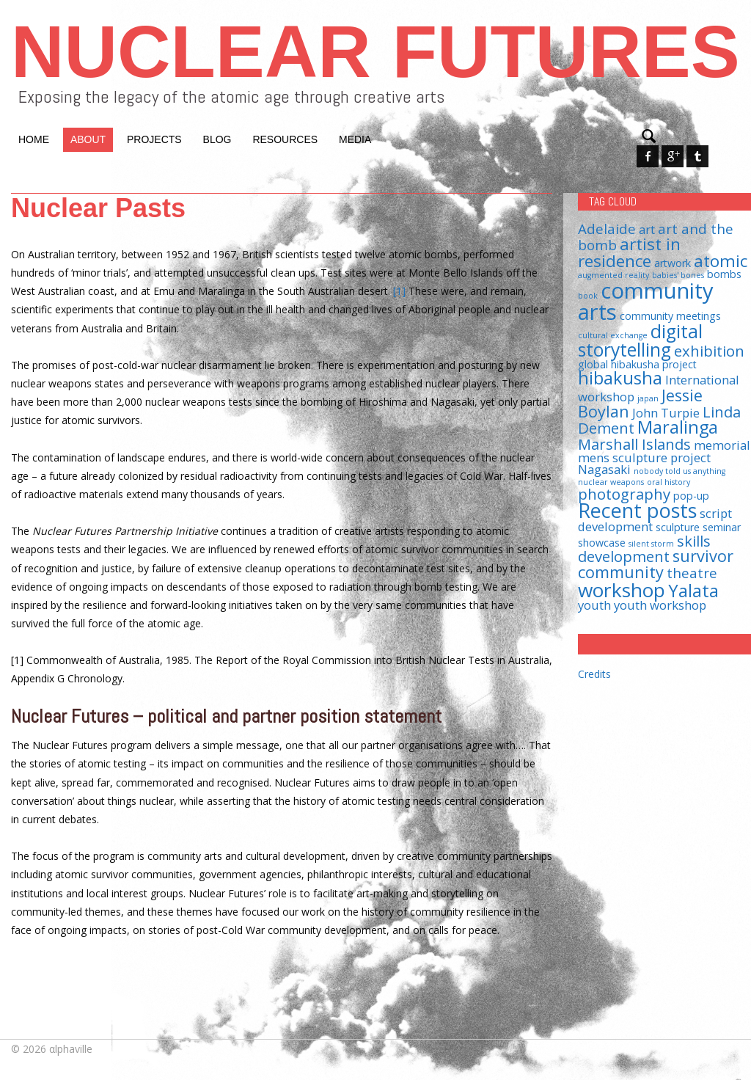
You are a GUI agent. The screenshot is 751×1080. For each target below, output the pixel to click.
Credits (594, 674)
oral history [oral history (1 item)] (668, 482)
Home (33, 139)
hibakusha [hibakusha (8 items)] (620, 378)
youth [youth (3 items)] (594, 604)
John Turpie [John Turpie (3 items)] (666, 412)
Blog (217, 139)
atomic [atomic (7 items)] (720, 260)
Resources (285, 139)
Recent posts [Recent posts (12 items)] (637, 510)
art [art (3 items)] (647, 229)
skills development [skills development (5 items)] (644, 548)
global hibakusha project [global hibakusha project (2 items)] (637, 364)
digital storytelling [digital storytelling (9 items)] (640, 340)
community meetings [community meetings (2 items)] (670, 316)
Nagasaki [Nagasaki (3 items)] (604, 469)
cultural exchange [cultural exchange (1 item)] (613, 335)
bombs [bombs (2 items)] (724, 274)
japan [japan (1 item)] (648, 398)
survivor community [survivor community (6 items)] (655, 564)
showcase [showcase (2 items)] (602, 543)
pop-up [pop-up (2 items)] (691, 496)
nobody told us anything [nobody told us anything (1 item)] (679, 471)
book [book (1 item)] (588, 296)
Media (355, 139)
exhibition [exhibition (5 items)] (709, 350)
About (88, 139)
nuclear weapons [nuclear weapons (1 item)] (611, 482)
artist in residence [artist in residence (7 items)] (629, 252)
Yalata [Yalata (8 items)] (693, 590)
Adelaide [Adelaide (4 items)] (607, 228)
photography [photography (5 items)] (624, 494)
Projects (154, 139)
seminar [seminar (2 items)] (722, 527)
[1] (399, 291)
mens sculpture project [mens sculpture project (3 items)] (644, 457)
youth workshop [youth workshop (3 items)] (660, 604)
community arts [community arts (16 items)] (646, 301)
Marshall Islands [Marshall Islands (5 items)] (634, 444)
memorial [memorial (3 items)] (722, 445)
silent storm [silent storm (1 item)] (651, 544)
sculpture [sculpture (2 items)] (678, 527)
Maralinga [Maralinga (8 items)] (677, 427)
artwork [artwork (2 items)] (672, 263)
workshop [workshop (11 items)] (621, 590)
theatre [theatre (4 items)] (692, 572)
